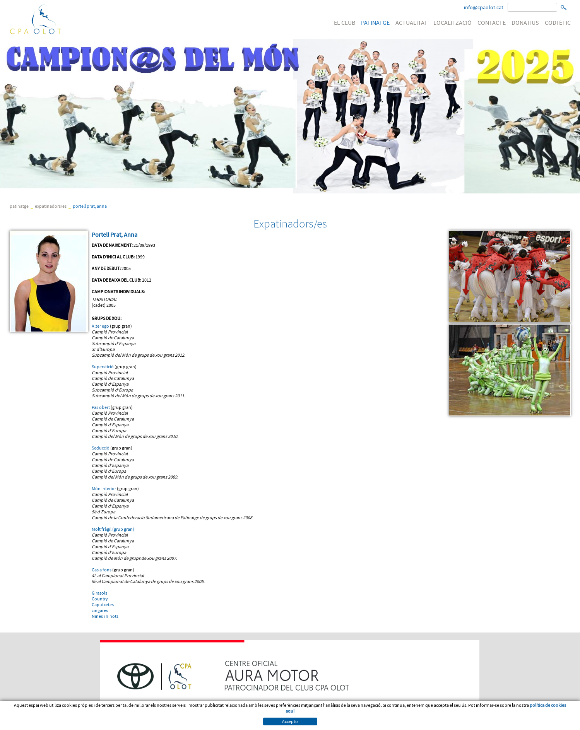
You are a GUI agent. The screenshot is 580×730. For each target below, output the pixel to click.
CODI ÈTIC (558, 22)
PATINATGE (375, 22)
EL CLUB (344, 22)
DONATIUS (525, 22)
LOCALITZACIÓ (452, 22)
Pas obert (101, 407)
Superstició (103, 366)
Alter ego (100, 326)
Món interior (104, 488)
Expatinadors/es (51, 206)
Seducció (100, 448)
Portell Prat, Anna (90, 206)
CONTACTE (491, 22)
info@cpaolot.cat (483, 7)
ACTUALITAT (411, 22)
